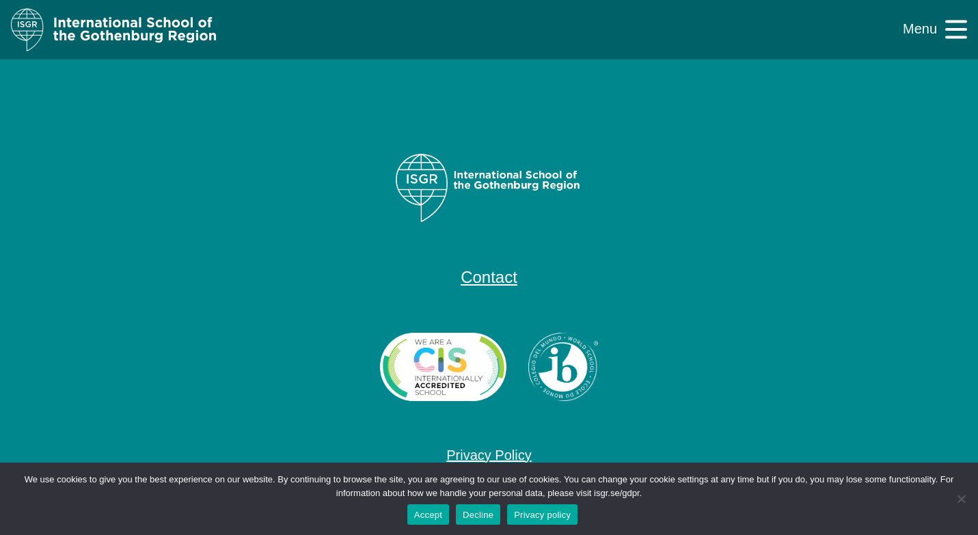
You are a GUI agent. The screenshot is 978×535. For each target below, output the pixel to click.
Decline (478, 515)
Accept (428, 515)
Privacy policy (542, 515)
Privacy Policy (488, 455)
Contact (489, 277)
